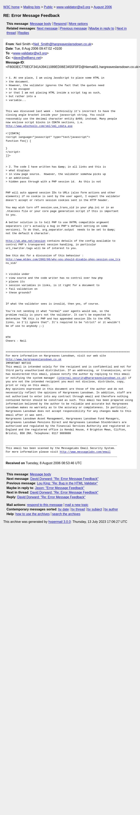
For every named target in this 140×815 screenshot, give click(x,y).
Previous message (73, 28)
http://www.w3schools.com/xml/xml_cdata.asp (39, 126)
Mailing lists (31, 7)
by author (111, 509)
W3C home (11, 7)
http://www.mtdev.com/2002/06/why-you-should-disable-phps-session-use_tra (63, 259)
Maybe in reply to (101, 28)
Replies (23, 33)
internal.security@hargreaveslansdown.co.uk (91, 378)
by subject (94, 509)
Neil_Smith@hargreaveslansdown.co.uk (62, 44)
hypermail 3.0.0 (59, 521)
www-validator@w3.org (73, 7)
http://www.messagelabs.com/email (85, 452)
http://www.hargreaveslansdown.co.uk (33, 359)
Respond (60, 23)
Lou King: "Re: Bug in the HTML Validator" (67, 483)
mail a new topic (76, 505)
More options (78, 23)
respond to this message (44, 505)
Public (48, 7)
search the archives (66, 514)
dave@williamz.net (27, 57)
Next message (47, 28)
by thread (78, 509)
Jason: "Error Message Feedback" (60, 488)
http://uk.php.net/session (25, 241)
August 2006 (103, 7)
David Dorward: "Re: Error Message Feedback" (64, 478)
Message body (40, 23)
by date (63, 509)
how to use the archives (32, 514)
